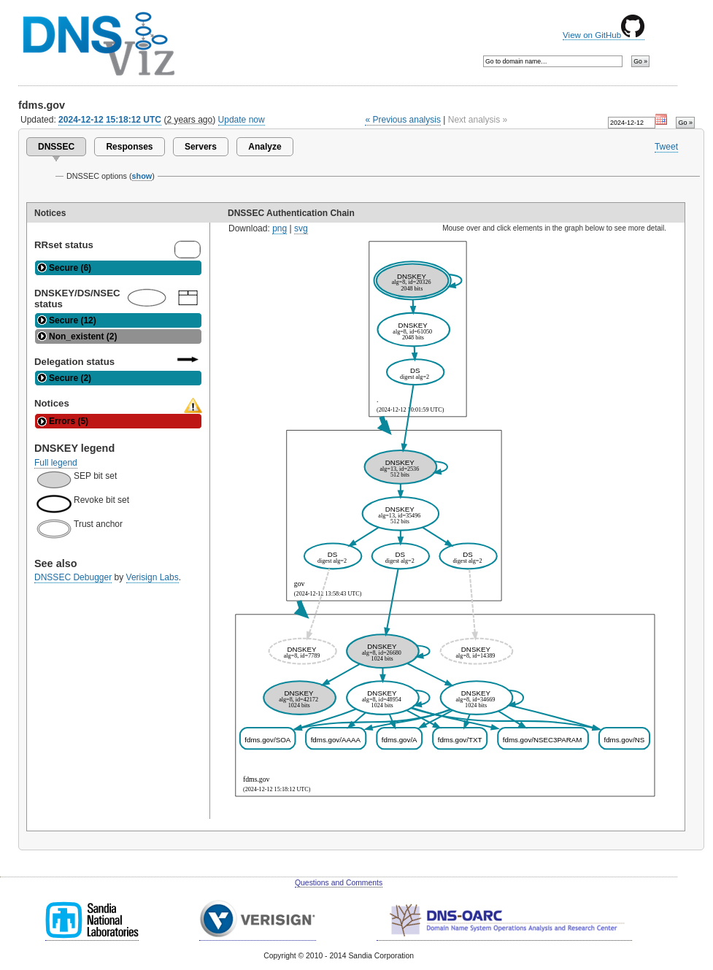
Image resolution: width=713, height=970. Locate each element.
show (142, 176)
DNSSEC (56, 147)
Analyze (264, 147)
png (279, 228)
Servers (201, 147)
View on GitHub (603, 35)
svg (301, 228)
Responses (129, 147)
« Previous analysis (403, 120)
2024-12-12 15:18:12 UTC (109, 120)
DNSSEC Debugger (73, 577)
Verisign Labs (152, 577)
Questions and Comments (338, 883)
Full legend (55, 463)
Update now (241, 120)
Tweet (666, 147)
